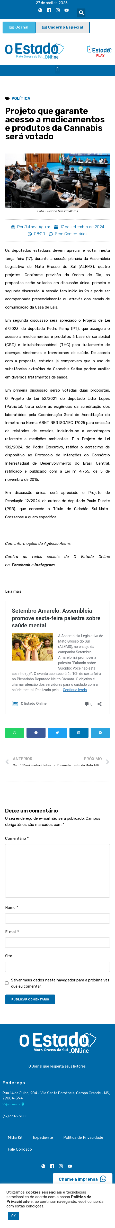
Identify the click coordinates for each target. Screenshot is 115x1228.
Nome (11, 907)
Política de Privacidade (83, 1137)
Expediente (43, 1137)
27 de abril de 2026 (52, 3)
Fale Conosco (20, 1149)
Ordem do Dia (86, 275)
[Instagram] (57, 10)
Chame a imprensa (83, 1178)
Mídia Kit (15, 1137)
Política (21, 98)
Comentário (17, 838)
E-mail (12, 931)
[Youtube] (66, 10)
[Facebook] (49, 10)
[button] (81, 12)
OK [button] (13, 1216)
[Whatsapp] (40, 10)
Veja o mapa (13, 1104)
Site (8, 956)
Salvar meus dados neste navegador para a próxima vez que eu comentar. (60, 983)
